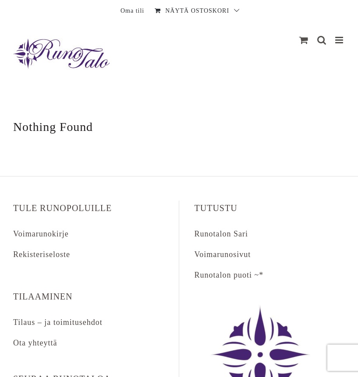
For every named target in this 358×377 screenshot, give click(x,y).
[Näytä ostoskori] (303, 40)
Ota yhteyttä (35, 342)
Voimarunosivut (223, 254)
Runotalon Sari (221, 233)
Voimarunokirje (41, 233)
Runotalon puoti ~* (229, 275)
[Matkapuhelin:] (340, 40)
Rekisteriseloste (41, 254)
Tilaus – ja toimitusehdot (58, 322)
